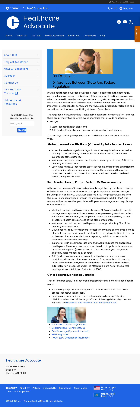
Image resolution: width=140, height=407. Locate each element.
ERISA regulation (60, 334)
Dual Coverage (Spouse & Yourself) (70, 331)
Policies (36, 388)
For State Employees (19, 391)
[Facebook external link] (119, 22)
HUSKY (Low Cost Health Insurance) (71, 337)
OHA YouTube (12, 91)
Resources (73, 35)
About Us (22, 35)
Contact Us (90, 35)
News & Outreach (54, 35)
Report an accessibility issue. (121, 2)
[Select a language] (126, 8)
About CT (25, 388)
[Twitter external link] (131, 22)
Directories (65, 388)
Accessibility (49, 388)
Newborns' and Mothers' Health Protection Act (91, 302)
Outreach (9, 75)
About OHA (10, 55)
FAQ (102, 35)
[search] (112, 8)
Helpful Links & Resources (12, 102)
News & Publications (16, 69)
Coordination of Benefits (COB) (68, 327)
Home (9, 35)
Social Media (80, 388)
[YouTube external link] (125, 22)
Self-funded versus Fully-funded (69, 324)
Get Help (35, 35)
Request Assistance (16, 62)
